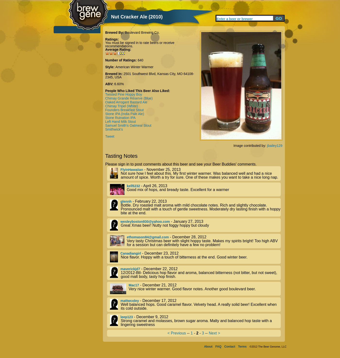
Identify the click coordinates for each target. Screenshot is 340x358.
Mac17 (134, 285)
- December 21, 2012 (195, 288)
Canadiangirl (130, 253)
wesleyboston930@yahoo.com (145, 222)
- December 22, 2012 (195, 273)
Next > (214, 333)
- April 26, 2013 (195, 189)
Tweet (109, 136)
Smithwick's (114, 129)
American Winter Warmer (135, 67)
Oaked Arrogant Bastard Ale (126, 102)
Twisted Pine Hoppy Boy (123, 94)
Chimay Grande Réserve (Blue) (129, 98)
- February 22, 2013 (195, 207)
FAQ (219, 346)
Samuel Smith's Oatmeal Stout (128, 125)
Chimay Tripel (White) (121, 106)
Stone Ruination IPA (120, 118)
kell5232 (133, 186)
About (208, 346)
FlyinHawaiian (131, 170)
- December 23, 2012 (195, 256)
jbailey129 (274, 146)
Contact (229, 346)
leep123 (126, 317)
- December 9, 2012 (195, 321)
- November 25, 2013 (195, 173)
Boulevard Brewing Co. (142, 32)
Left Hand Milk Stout (120, 122)
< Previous (176, 333)
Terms (242, 346)
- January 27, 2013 (195, 225)
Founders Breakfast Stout (124, 110)
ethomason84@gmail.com (148, 237)
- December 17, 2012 (195, 304)
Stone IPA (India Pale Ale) (124, 114)
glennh (126, 201)
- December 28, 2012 (195, 241)
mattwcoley (129, 301)
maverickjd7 (130, 269)
